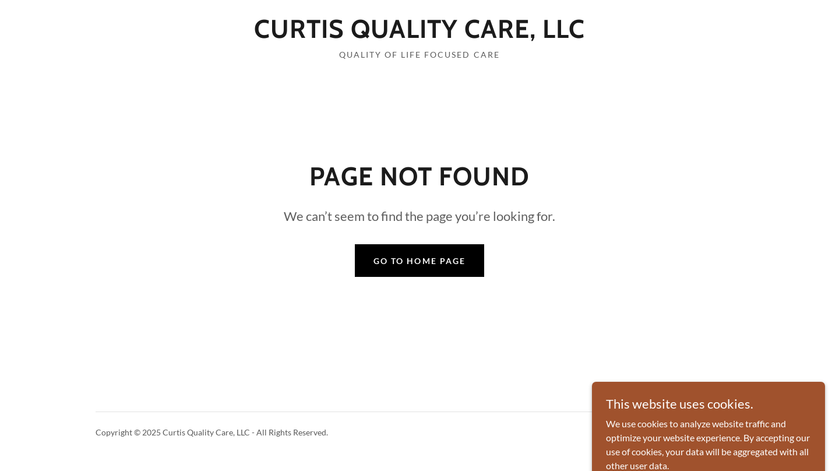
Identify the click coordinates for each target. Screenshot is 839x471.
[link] (419, 34)
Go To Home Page (419, 261)
